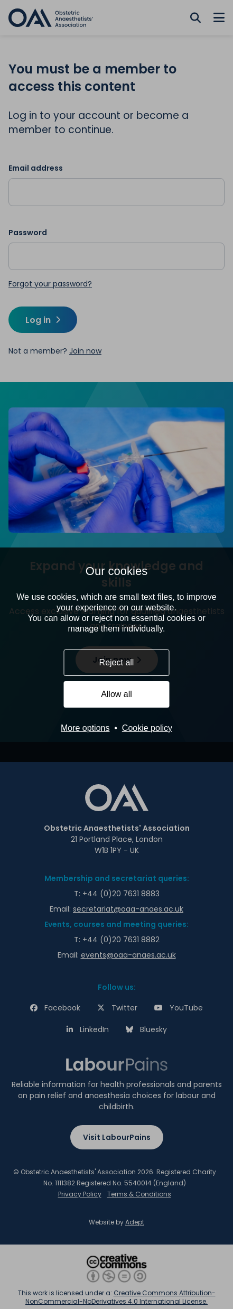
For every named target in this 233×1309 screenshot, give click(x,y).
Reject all (116, 662)
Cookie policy (147, 727)
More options (85, 727)
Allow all (116, 694)
